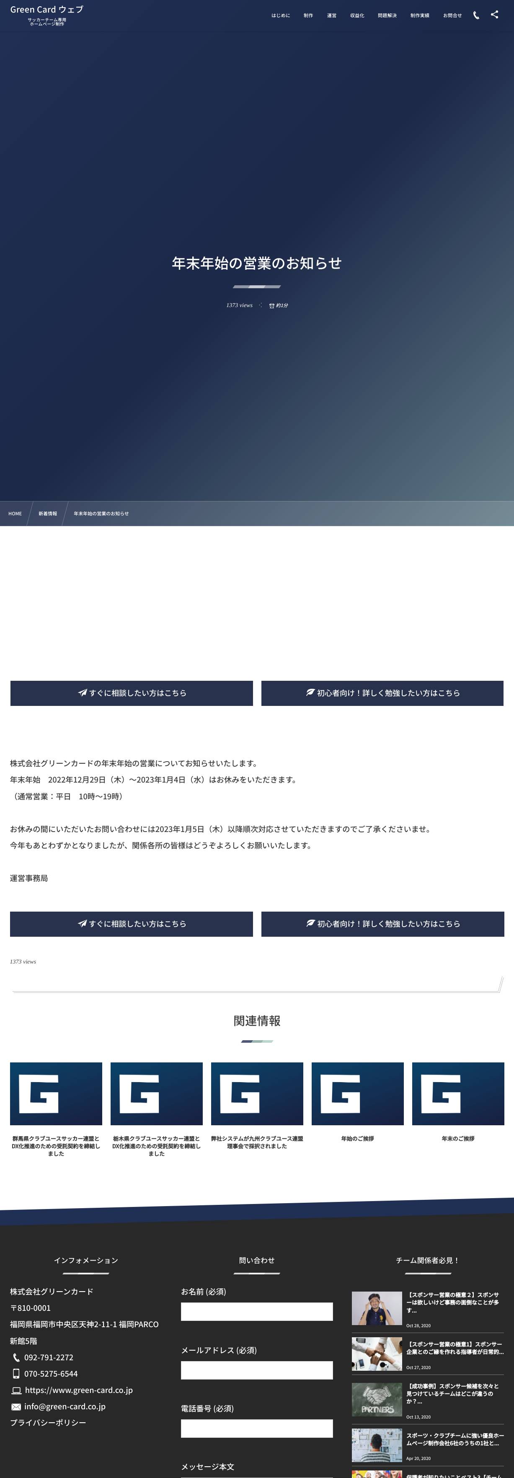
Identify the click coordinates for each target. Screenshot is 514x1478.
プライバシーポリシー (48, 1422)
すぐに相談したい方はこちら (131, 692)
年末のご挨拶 (458, 1146)
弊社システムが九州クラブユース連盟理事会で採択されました (257, 1150)
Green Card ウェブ (47, 9)
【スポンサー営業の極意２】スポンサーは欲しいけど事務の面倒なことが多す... (452, 1302)
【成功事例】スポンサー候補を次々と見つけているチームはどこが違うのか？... (452, 1393)
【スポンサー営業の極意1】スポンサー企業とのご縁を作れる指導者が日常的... (455, 1348)
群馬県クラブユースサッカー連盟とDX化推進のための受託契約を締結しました (56, 1153)
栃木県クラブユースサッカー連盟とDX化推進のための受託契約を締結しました (156, 1153)
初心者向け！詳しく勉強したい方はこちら (382, 692)
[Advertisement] (257, 589)
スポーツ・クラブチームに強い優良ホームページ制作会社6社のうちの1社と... (455, 1439)
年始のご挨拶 (357, 1146)
